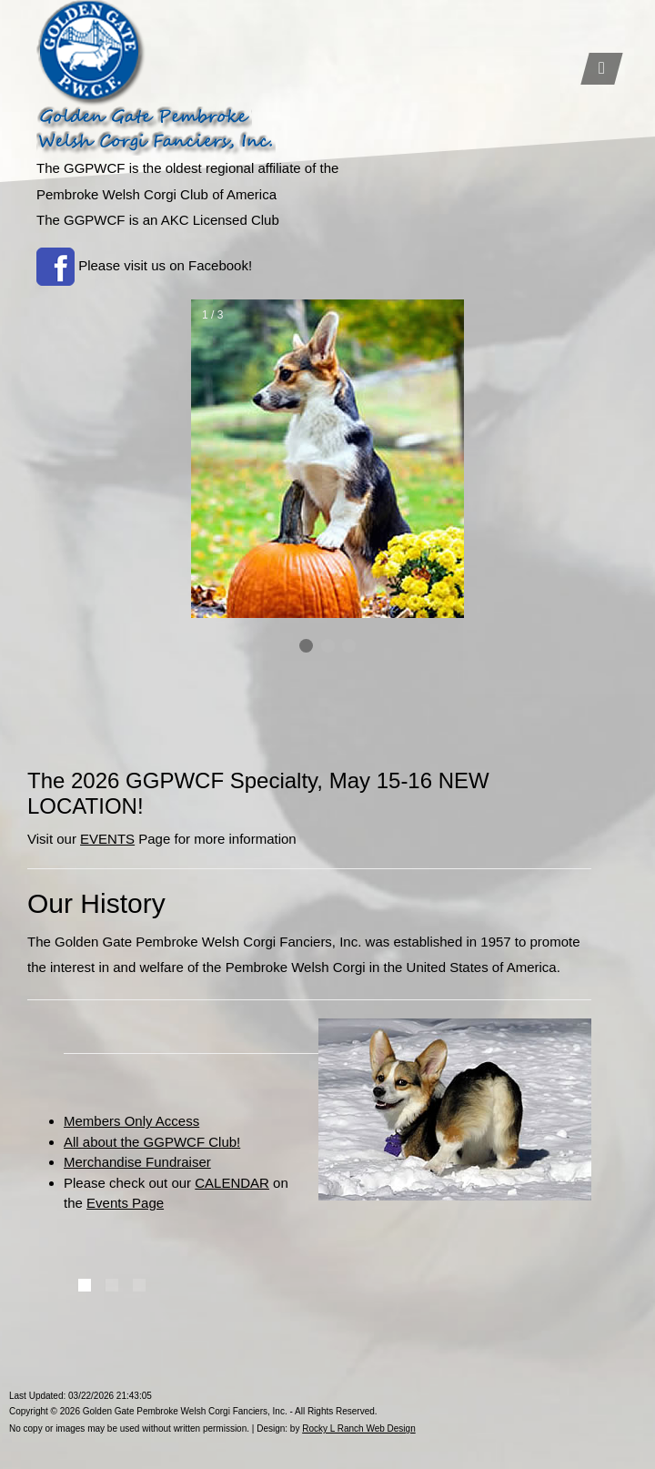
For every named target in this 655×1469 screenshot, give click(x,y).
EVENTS (107, 838)
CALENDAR (232, 1182)
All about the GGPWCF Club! (152, 1142)
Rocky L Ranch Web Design (359, 1428)
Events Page (125, 1203)
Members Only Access (131, 1121)
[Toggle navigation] (601, 69)
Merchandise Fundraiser (137, 1162)
